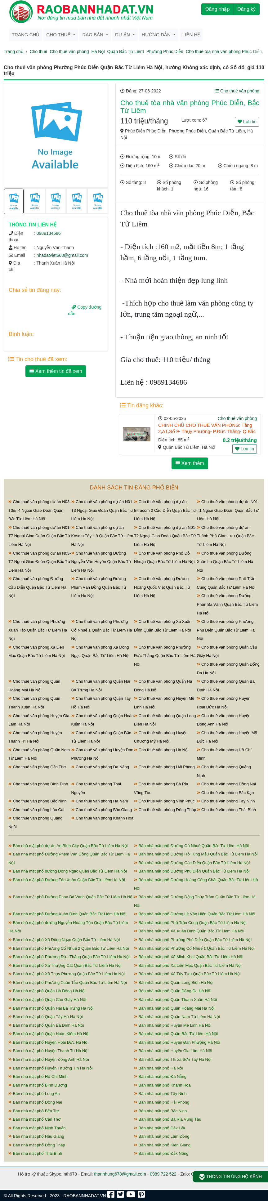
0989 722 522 (163, 1174)
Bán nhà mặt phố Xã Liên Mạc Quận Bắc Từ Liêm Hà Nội (188, 965)
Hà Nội (98, 51)
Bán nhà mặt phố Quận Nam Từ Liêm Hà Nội (177, 1016)
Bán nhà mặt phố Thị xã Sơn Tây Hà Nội (173, 1059)
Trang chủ (25, 34)
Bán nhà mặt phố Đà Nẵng (160, 1076)
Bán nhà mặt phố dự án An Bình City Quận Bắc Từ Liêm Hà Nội (67, 845)
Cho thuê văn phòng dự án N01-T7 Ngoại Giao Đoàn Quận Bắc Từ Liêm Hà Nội (39, 536)
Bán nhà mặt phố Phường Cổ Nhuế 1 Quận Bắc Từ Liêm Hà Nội (194, 948)
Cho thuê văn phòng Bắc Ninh (37, 801)
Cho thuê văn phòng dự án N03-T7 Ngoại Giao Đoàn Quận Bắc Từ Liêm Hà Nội (39, 562)
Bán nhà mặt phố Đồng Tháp (36, 1145)
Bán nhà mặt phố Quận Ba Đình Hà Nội (46, 1025)
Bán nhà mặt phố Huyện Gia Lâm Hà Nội (173, 1050)
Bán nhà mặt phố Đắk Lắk (159, 1128)
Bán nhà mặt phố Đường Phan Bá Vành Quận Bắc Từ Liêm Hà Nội (70, 897)
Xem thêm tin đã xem (55, 371)
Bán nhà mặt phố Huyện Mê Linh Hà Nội (172, 1025)
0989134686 (49, 233)
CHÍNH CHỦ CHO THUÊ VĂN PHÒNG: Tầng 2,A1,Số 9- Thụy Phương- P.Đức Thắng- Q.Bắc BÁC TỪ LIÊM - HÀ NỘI (207, 431)
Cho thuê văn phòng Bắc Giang (101, 809)
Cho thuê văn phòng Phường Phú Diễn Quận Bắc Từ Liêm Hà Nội (226, 630)
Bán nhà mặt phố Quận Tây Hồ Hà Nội (45, 1016)
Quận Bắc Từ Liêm (125, 51)
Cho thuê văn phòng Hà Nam (99, 801)
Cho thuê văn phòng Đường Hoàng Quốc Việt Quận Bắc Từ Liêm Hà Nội (162, 587)
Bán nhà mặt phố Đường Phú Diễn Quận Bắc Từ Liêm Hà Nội (192, 871)
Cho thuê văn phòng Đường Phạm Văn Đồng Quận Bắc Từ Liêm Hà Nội (98, 587)
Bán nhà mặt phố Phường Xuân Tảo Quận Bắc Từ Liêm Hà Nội (67, 982)
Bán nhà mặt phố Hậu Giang (36, 1136)
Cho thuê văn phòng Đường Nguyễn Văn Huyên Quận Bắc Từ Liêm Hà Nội (101, 562)
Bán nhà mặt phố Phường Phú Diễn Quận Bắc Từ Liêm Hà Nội (193, 939)
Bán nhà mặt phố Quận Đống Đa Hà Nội (172, 991)
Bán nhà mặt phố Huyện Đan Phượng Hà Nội (177, 1042)
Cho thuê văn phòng (69, 51)
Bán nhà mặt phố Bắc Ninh (160, 1111)
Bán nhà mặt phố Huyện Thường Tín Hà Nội (50, 1068)
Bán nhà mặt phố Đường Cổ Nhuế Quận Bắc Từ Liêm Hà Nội (191, 845)
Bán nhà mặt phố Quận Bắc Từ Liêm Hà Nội (176, 1033)
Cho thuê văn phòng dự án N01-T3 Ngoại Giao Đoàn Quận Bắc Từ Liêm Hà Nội (102, 510)
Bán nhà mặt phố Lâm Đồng (162, 1136)
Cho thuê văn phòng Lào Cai (36, 809)
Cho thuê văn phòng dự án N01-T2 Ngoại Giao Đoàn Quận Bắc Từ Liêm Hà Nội (165, 536)
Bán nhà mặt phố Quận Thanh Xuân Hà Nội (175, 999)
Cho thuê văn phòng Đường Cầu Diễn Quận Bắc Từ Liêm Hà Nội (37, 587)
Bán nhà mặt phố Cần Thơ (34, 1119)
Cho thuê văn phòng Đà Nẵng (100, 767)
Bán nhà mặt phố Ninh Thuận (37, 1128)
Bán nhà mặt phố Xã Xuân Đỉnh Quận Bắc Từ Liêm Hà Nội (189, 931)
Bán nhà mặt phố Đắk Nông (161, 1153)
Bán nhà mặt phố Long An (34, 1093)
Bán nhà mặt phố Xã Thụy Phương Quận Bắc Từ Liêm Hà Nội (66, 973)
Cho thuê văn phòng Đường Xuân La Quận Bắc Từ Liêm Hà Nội (225, 562)
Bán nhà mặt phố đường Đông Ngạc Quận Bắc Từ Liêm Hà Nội (67, 871)
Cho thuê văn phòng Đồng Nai (226, 784)
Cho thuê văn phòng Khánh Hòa (102, 818)
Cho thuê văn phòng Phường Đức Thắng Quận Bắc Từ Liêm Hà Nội (164, 656)
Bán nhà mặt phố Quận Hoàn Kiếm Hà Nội (48, 1033)
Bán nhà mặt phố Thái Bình (35, 1153)
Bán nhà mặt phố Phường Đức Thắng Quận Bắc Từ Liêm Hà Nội (69, 956)
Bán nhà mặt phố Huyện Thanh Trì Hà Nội (48, 1050)
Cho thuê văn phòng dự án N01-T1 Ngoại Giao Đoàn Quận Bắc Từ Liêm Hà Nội (228, 510)
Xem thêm (190, 463)
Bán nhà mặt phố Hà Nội (158, 1068)
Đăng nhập (217, 9)
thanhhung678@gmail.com (120, 1174)
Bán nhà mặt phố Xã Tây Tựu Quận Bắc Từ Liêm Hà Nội (187, 973)
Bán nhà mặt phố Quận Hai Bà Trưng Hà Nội (51, 1008)
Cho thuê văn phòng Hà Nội (161, 750)
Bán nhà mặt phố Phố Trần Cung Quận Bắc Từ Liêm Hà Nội (190, 922)
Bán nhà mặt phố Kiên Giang (162, 1145)
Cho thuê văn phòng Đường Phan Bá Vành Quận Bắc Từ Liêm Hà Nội (227, 604)
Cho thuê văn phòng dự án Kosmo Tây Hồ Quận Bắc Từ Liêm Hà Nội (102, 536)
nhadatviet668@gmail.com (62, 255)
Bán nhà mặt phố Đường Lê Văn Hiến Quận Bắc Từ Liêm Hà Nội (194, 914)
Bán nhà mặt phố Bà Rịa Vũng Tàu (167, 1119)
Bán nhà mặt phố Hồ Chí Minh (38, 1076)
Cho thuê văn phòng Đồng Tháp (165, 809)
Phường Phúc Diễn (164, 51)
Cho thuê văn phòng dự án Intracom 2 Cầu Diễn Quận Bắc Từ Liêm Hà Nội (165, 510)
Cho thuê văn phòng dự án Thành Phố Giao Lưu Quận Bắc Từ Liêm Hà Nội (225, 536)
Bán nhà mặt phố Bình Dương (37, 1085)
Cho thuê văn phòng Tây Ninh (226, 801)
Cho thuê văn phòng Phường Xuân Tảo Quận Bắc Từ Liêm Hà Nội (37, 630)
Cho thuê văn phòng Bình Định (38, 784)
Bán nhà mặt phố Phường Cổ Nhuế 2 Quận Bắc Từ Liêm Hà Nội (68, 948)
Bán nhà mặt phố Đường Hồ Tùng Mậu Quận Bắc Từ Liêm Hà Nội (196, 854)
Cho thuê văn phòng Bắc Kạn (225, 792)
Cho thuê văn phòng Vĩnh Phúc (164, 801)
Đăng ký (246, 9)
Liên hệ (191, 34)
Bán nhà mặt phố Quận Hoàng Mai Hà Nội (174, 1008)
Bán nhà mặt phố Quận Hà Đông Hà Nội (46, 991)
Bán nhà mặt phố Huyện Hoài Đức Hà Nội (48, 1042)
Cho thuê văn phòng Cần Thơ (37, 767)
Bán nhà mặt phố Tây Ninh (160, 1093)
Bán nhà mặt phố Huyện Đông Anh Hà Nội (48, 1059)
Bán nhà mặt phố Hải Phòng (161, 1102)
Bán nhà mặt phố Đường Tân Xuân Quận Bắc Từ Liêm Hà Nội (66, 879)
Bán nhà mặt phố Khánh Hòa (162, 1085)
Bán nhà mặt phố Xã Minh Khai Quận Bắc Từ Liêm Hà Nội (188, 956)
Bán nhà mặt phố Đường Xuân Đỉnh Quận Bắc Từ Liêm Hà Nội (67, 914)
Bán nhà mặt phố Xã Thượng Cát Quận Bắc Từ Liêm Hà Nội (65, 965)
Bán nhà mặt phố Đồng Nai (35, 1102)
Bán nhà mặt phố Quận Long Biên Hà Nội (173, 982)
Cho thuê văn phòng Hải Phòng (164, 767)
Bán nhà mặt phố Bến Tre (33, 1111)
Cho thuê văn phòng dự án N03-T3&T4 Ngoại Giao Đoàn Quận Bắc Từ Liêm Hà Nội (39, 510)
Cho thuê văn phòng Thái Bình (226, 809)
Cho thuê (38, 51)
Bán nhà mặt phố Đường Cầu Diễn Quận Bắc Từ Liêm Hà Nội (192, 862)
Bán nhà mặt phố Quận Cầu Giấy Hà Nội (47, 999)
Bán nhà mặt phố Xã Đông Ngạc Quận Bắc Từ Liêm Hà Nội (64, 939)
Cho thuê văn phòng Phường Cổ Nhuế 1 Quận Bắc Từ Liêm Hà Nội (101, 630)
